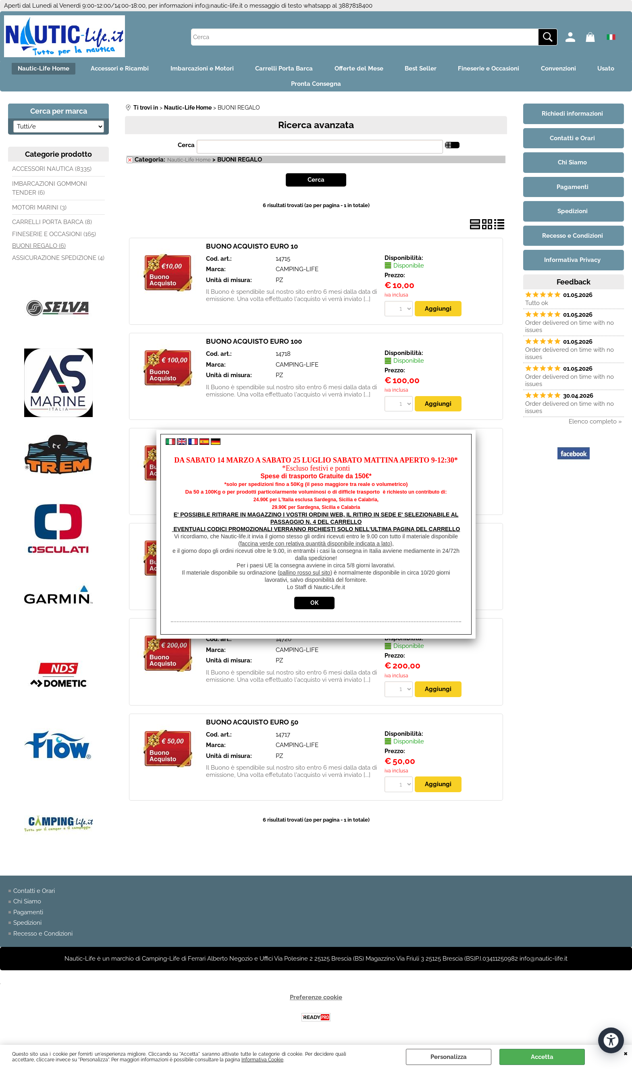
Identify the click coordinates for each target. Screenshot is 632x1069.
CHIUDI (626, 1053)
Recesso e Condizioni (43, 937)
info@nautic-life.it (219, 5)
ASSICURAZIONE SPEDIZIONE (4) (58, 261)
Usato (278, 86)
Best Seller (444, 69)
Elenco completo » (595, 424)
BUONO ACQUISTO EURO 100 (254, 345)
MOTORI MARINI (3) (39, 210)
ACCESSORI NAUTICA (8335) (51, 172)
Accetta (542, 1057)
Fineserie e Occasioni (514, 69)
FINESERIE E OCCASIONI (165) (54, 237)
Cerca (186, 148)
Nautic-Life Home (53, 69)
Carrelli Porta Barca (302, 69)
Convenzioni (587, 69)
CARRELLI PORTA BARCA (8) (52, 225)
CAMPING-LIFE (297, 272)
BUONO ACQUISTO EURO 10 (252, 249)
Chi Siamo (27, 905)
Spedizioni (27, 926)
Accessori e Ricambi (133, 69)
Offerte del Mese (379, 69)
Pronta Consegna (337, 86)
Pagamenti (28, 916)
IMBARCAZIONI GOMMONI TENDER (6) (49, 191)
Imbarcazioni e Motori (217, 69)
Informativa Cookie (262, 1060)
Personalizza (448, 1057)
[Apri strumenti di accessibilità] (611, 1040)
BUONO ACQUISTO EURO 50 (252, 726)
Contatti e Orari (34, 894)
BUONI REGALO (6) (39, 249)
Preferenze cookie (316, 1001)
